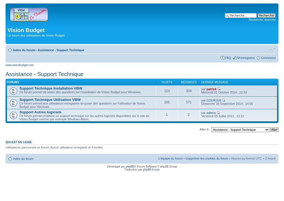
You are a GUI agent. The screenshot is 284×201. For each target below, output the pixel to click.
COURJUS (214, 100)
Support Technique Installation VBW (50, 88)
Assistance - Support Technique (61, 50)
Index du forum (24, 50)
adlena (211, 112)
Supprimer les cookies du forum (207, 158)
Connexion (268, 57)
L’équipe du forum (170, 158)
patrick (212, 89)
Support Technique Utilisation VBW (50, 100)
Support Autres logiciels (40, 112)
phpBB (130, 166)
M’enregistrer (246, 57)
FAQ (228, 57)
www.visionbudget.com (20, 65)
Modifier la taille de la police (272, 48)
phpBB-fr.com (151, 169)
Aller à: (204, 129)
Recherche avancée (262, 19)
